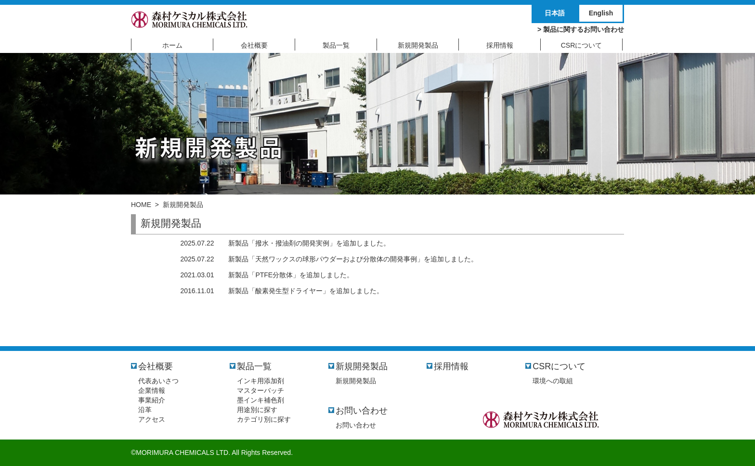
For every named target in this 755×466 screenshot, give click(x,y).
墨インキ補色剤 (260, 400)
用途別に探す (257, 410)
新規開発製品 (362, 366)
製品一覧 (254, 366)
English (601, 13)
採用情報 (451, 366)
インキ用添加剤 (260, 381)
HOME (141, 204)
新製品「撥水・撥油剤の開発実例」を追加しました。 (309, 243)
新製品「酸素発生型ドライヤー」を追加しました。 (305, 291)
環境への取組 (553, 381)
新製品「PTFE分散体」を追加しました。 (290, 275)
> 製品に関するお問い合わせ (580, 29)
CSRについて (559, 366)
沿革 (145, 410)
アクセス (151, 419)
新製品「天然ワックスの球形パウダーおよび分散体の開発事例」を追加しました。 (353, 259)
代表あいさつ (158, 381)
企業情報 (151, 390)
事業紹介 (151, 400)
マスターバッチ (260, 390)
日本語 (555, 13)
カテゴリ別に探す (264, 419)
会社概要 (155, 366)
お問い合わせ (362, 410)
